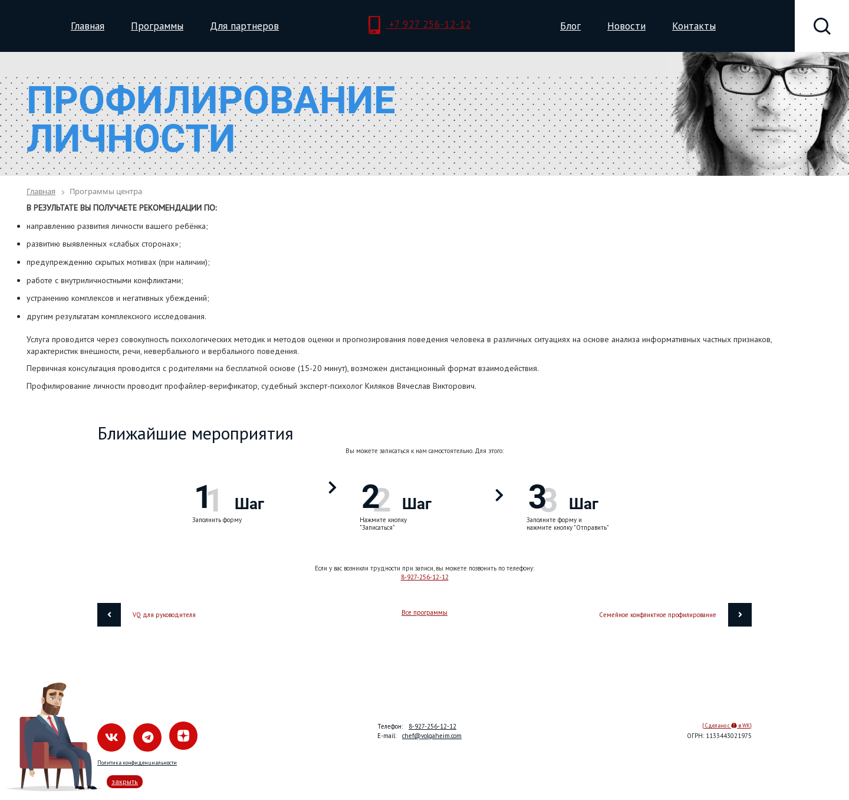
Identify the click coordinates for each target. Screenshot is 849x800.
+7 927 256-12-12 (419, 25)
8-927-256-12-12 (425, 577)
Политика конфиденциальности (137, 762)
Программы (157, 25)
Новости (626, 25)
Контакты (694, 25)
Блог (570, 25)
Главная (87, 25)
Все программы (424, 612)
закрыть (124, 781)
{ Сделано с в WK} (727, 725)
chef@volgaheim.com (432, 736)
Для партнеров (244, 25)
